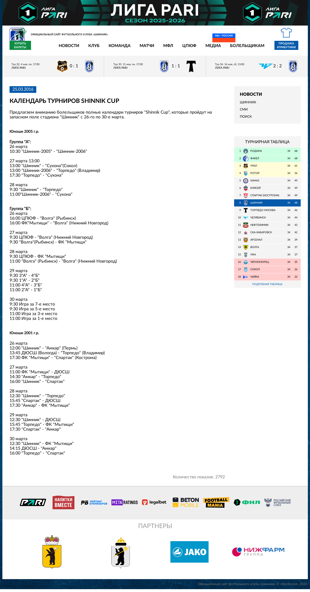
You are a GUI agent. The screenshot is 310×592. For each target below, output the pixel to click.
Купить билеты (290, 48)
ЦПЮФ (161, 48)
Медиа (185, 48)
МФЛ (140, 48)
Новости (41, 48)
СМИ (244, 112)
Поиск (246, 119)
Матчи (119, 48)
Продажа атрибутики (258, 48)
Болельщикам (219, 48)
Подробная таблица (267, 287)
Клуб (66, 48)
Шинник (248, 105)
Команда (92, 48)
